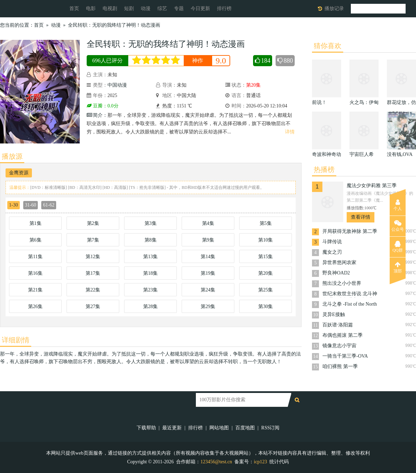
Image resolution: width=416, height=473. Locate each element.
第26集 (35, 306)
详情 (290, 131)
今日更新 (200, 8)
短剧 (129, 8)
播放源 (12, 156)
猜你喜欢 (327, 46)
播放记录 (334, 8)
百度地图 (245, 427)
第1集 (35, 223)
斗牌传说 (332, 241)
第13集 (150, 256)
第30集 (265, 306)
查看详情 (360, 217)
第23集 (150, 289)
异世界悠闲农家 (339, 262)
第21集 (35, 289)
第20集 (265, 273)
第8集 (151, 240)
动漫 (145, 8)
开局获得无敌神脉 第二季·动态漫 (349, 232)
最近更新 (172, 427)
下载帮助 (146, 427)
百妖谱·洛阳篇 (337, 324)
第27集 (93, 306)
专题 (179, 8)
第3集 (151, 223)
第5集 (266, 223)
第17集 (93, 273)
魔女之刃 (332, 252)
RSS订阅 (270, 427)
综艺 (162, 8)
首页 (74, 8)
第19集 (208, 273)
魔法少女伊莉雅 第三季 (372, 185)
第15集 (265, 256)
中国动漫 (117, 85)
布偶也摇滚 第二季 (342, 335)
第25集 (265, 289)
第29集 (208, 306)
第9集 (208, 240)
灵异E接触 (333, 314)
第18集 (150, 273)
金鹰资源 (18, 172)
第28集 (150, 306)
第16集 (35, 273)
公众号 (397, 226)
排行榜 (224, 8)
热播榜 (324, 169)
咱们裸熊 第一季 (340, 366)
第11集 (35, 256)
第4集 (208, 223)
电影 (91, 8)
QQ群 (397, 247)
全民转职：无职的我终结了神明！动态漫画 (114, 25)
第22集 (93, 289)
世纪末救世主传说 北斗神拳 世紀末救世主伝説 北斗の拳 (349, 294)
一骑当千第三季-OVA (345, 356)
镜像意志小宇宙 (339, 345)
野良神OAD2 (336, 272)
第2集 (93, 223)
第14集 (208, 256)
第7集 (93, 240)
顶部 (397, 267)
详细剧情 (15, 340)
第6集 (35, 240)
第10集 (265, 240)
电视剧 (110, 8)
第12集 (93, 256)
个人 (397, 205)
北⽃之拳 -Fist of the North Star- (349, 304)
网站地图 (219, 427)
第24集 (208, 289)
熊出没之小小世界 (341, 283)
